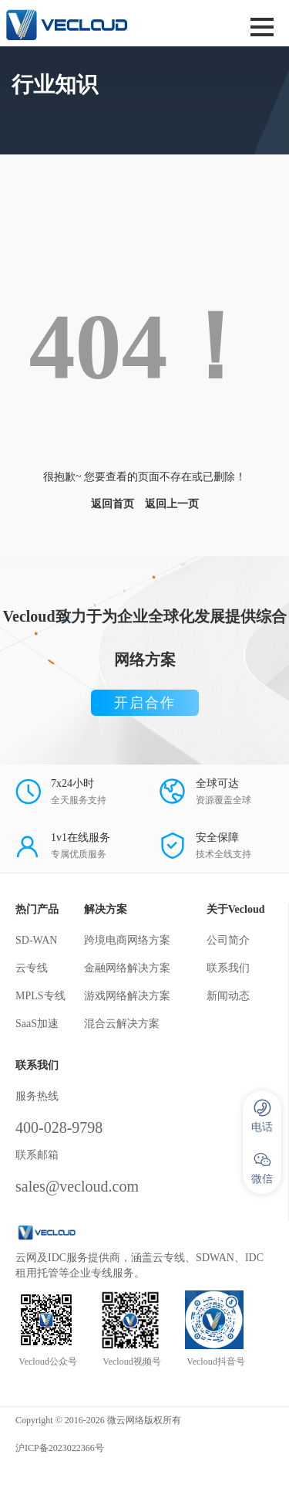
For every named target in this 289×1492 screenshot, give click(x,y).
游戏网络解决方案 (127, 996)
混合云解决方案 (122, 1023)
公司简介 (228, 940)
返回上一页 (172, 504)
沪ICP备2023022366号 (59, 1448)
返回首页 (112, 504)
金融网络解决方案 (127, 968)
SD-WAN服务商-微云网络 (94, 23)
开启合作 (145, 702)
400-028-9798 (58, 1127)
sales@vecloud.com (77, 1186)
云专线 (31, 968)
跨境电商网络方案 (127, 940)
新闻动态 (228, 996)
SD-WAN (36, 940)
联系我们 (228, 968)
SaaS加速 (37, 1023)
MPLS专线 (40, 996)
